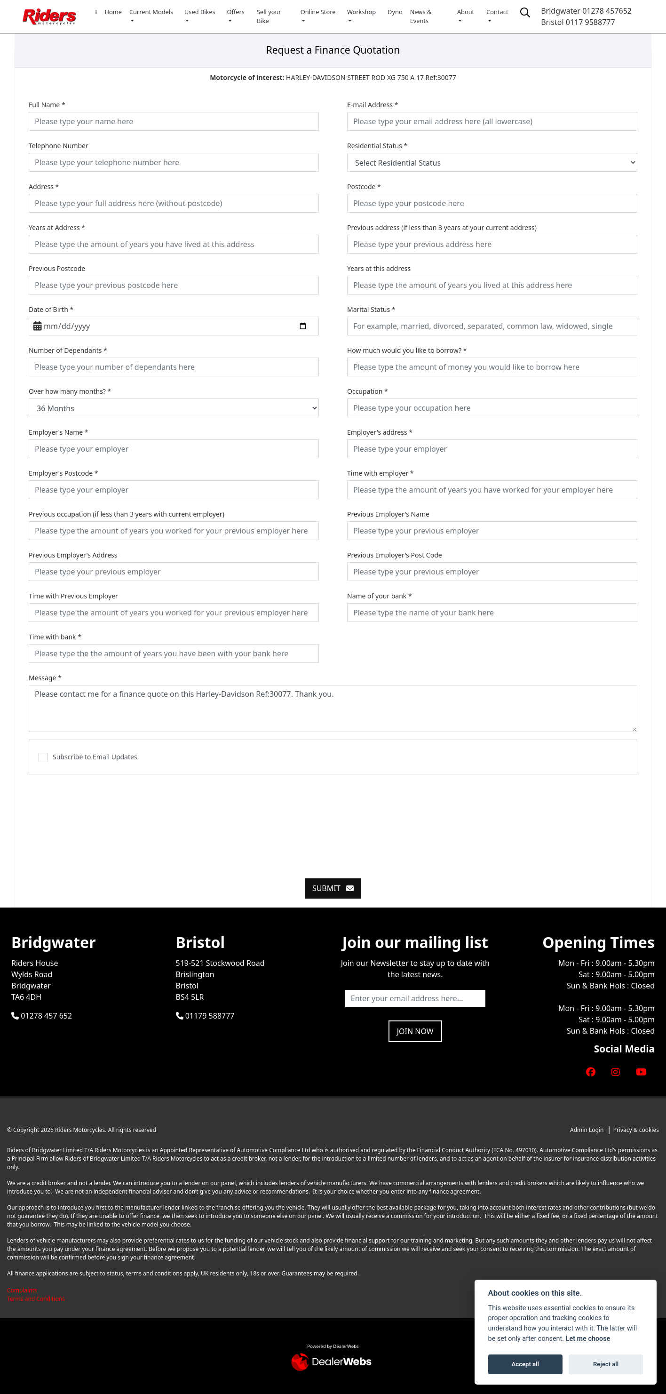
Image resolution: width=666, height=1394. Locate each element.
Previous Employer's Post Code (394, 554)
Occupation (367, 391)
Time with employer (380, 473)
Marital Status (371, 309)
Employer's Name (58, 432)
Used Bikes (199, 12)
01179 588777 (205, 1016)
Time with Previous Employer (73, 595)
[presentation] (333, 821)
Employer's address (379, 432)
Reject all (605, 1364)
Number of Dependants (68, 350)
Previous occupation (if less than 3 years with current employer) (126, 514)
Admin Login (586, 1130)
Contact (497, 12)
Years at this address (379, 268)
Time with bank (55, 636)
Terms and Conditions (36, 1299)
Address (44, 186)
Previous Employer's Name (388, 514)
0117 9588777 (590, 22)
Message (45, 677)
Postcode (364, 186)
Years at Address (57, 227)
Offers (236, 12)
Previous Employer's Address (73, 554)
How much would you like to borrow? (407, 350)
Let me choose (588, 1339)
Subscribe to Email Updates (88, 757)
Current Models (151, 12)
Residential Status (377, 145)
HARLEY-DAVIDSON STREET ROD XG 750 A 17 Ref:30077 (333, 77)
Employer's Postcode (63, 473)
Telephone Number (58, 145)
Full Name (47, 104)
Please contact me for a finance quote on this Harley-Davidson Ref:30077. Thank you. (333, 708)
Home (113, 12)
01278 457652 (607, 11)
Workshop (361, 12)
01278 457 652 (41, 1016)
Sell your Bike (269, 16)
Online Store (318, 12)
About (465, 12)
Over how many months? (70, 391)
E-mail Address (372, 104)
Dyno (395, 12)
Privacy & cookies (636, 1130)
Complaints (22, 1290)
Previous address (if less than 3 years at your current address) (442, 227)
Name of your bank (379, 595)
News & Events (421, 16)
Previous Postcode (57, 268)
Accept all (525, 1364)
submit (333, 888)
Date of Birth (51, 309)
